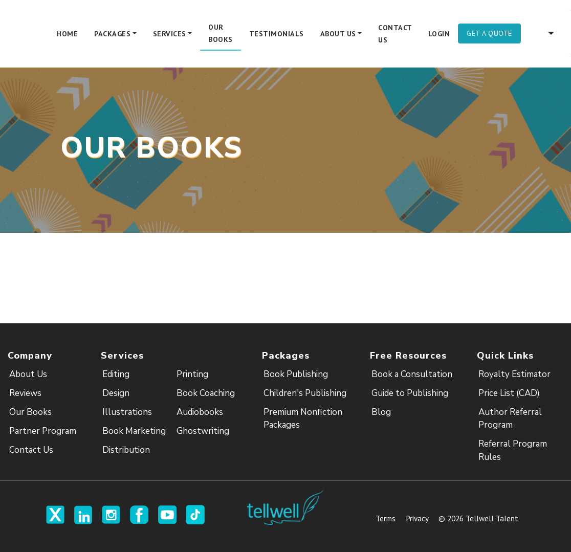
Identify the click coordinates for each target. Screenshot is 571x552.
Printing (192, 374)
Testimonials (276, 33)
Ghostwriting (203, 431)
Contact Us (395, 34)
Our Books (220, 33)
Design (115, 393)
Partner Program (42, 431)
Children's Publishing (304, 393)
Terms (386, 518)
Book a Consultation (411, 374)
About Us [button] (338, 33)
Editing (115, 374)
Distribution (126, 450)
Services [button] (169, 33)
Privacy (417, 518)
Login (439, 33)
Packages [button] (112, 33)
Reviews (25, 393)
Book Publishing (295, 374)
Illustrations (127, 412)
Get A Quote (489, 33)
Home (67, 33)
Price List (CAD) (509, 393)
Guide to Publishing (409, 393)
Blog (381, 412)
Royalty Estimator (514, 374)
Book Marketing (134, 431)
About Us (28, 374)
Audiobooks (200, 412)
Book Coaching (206, 393)
